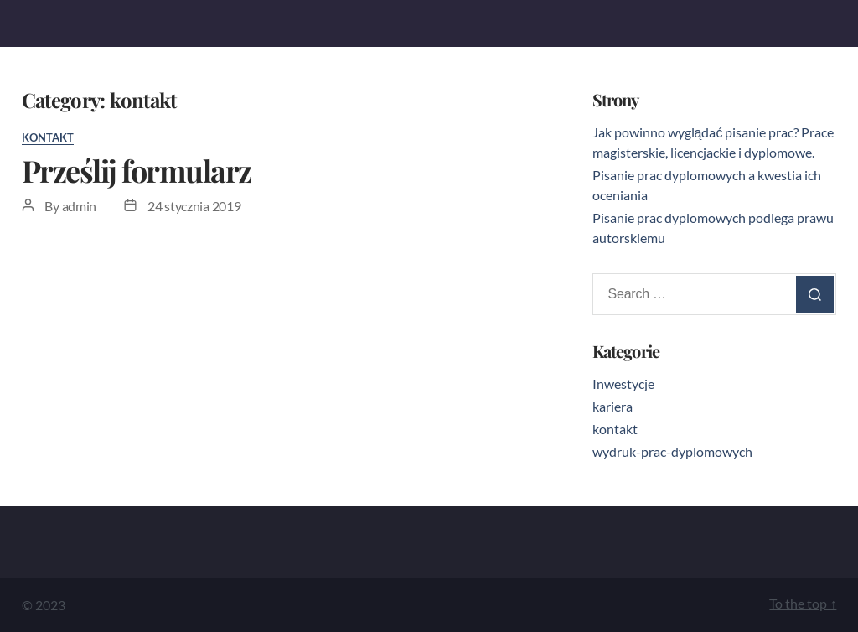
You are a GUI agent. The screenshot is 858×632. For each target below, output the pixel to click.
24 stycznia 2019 (194, 206)
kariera (612, 406)
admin (79, 206)
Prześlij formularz (136, 170)
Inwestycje (623, 383)
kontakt (48, 137)
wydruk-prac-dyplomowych (672, 451)
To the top (802, 603)
